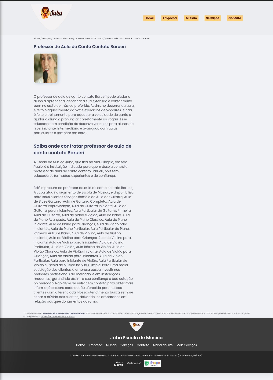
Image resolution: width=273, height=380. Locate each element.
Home (149, 18)
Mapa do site (163, 345)
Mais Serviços (187, 345)
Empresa (170, 18)
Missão (191, 18)
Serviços (212, 18)
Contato (234, 18)
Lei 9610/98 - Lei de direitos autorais (58, 316)
